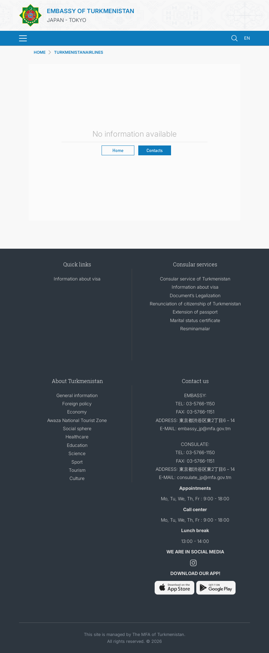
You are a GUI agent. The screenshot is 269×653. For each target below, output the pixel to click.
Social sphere (77, 428)
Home (118, 150)
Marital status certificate (195, 320)
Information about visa (77, 278)
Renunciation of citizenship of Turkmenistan (195, 303)
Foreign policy (77, 403)
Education (77, 445)
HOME (40, 52)
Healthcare (77, 436)
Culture (77, 478)
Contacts (154, 150)
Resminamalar (195, 328)
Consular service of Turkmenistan (195, 278)
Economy (77, 411)
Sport (77, 462)
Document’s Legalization (195, 295)
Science (77, 453)
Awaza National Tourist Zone (77, 420)
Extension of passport (195, 312)
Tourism (77, 470)
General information (77, 395)
